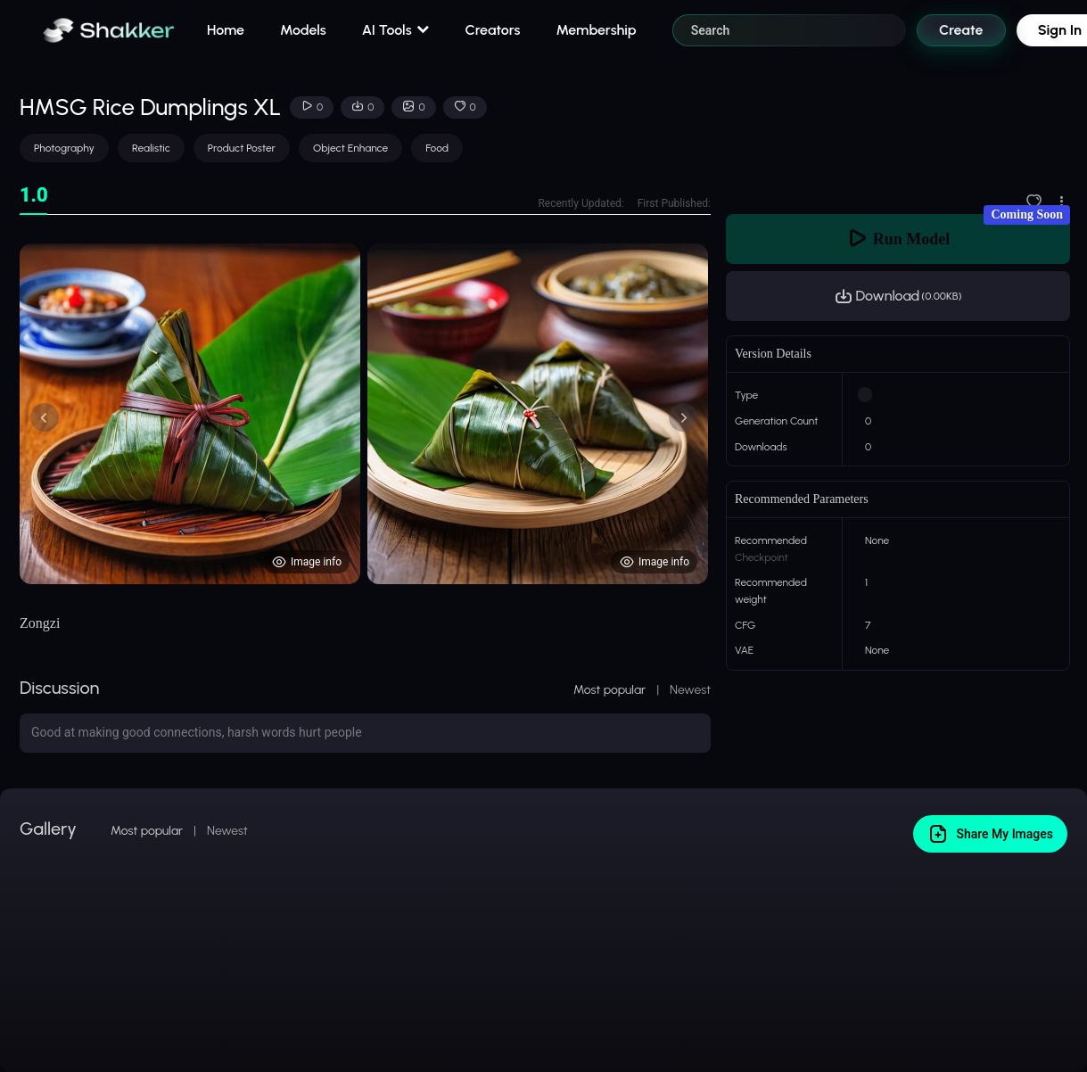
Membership (596, 29)
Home (225, 29)
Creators (493, 29)
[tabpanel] (365, 413)
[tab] (34, 195)
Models (303, 29)
